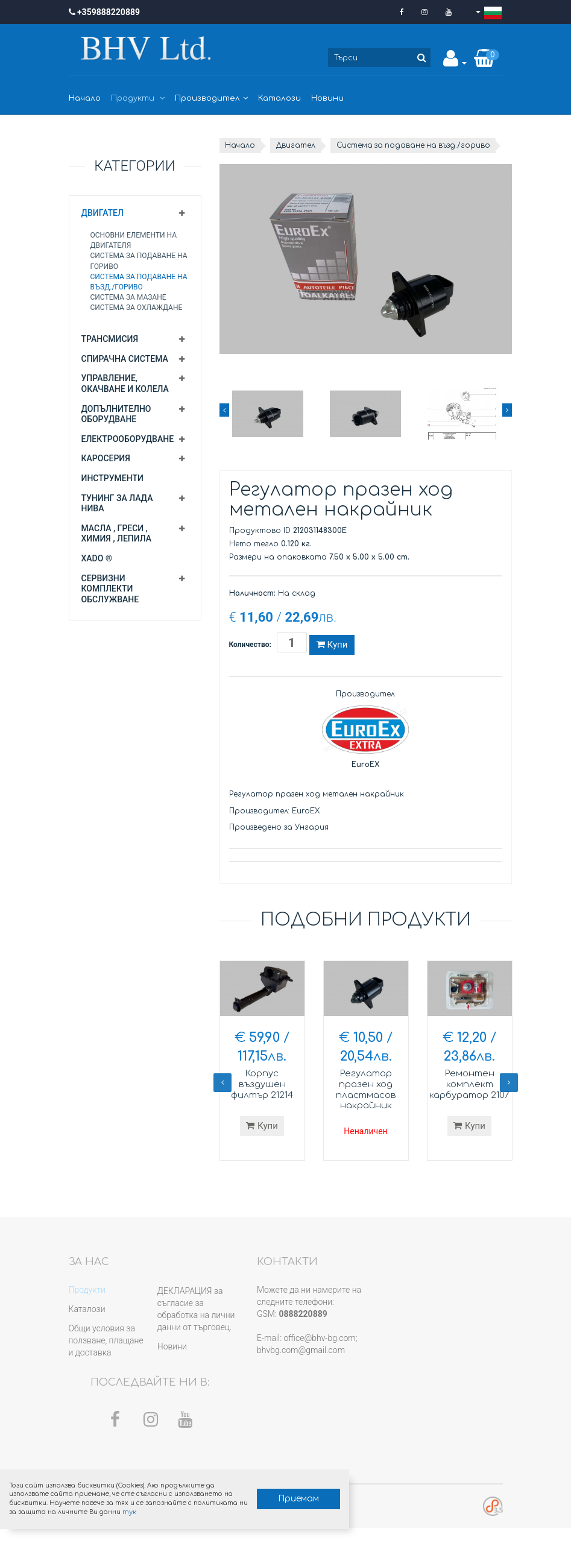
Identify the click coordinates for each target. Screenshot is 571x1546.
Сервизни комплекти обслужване (110, 588)
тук (184, 1511)
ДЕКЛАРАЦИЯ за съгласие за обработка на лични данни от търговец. (196, 1327)
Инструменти (112, 478)
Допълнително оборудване (116, 414)
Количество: (250, 659)
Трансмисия (110, 339)
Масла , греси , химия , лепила (116, 533)
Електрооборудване (127, 439)
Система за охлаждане (136, 307)
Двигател (102, 213)
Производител (211, 98)
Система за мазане (128, 297)
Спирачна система (124, 359)
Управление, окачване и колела (125, 383)
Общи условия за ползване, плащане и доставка (106, 1358)
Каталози (279, 98)
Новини (327, 98)
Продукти (138, 98)
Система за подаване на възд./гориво (306, 160)
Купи (332, 659)
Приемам (280, 1498)
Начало (85, 98)
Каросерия (105, 458)
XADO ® (96, 558)
